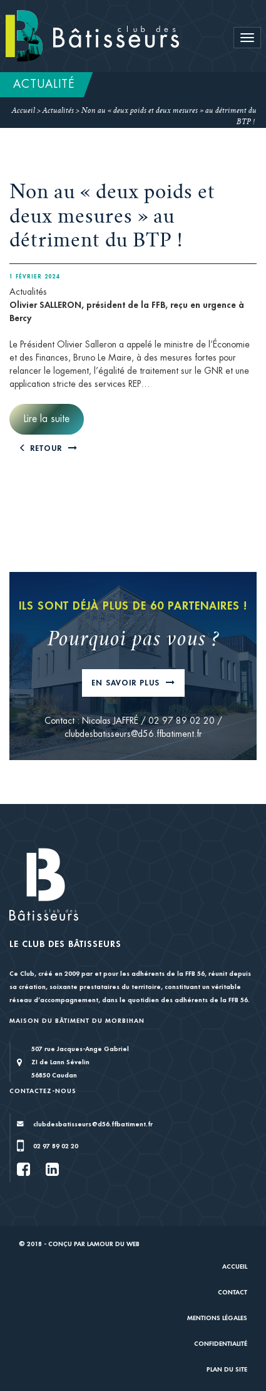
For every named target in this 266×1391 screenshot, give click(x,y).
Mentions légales (217, 1317)
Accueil (23, 111)
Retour (42, 448)
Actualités (58, 111)
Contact (232, 1292)
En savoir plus (127, 683)
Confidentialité (220, 1343)
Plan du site (227, 1369)
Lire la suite (46, 419)
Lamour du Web (113, 1243)
